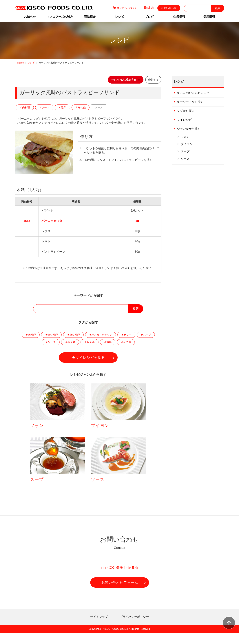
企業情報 (179, 16)
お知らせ (30, 16)
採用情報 (209, 16)
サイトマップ (99, 616)
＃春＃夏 (70, 342)
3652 (26, 220)
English (149, 7)
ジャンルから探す (188, 128)
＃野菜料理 (73, 334)
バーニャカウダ (52, 220)
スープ (36, 479)
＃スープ (146, 334)
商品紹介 (90, 16)
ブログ (149, 16)
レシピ (119, 16)
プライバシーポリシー (134, 616)
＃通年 (62, 107)
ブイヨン (100, 425)
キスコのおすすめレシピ (193, 92)
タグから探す (186, 110)
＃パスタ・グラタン (100, 334)
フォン (37, 425)
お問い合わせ (168, 8)
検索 (136, 308)
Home (20, 62)
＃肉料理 (25, 107)
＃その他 (80, 107)
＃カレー (126, 334)
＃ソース (44, 107)
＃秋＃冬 (89, 342)
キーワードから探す (190, 101)
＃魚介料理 (51, 334)
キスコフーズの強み (60, 16)
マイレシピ (184, 119)
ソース (99, 107)
